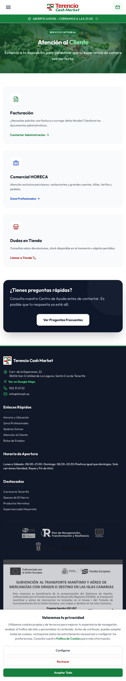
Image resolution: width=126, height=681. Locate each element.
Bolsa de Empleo (14, 441)
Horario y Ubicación (16, 417)
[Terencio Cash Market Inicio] (63, 7)
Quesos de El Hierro (16, 497)
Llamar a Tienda (23, 258)
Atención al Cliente (15, 435)
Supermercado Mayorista (19, 509)
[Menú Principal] (8, 7)
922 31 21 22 (17, 388)
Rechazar (63, 672)
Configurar (63, 661)
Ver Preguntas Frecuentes (63, 320)
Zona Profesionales (25, 199)
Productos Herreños (16, 503)
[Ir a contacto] (118, 7)
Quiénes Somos (13, 429)
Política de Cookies (68, 649)
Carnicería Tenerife (16, 492)
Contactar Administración (29, 135)
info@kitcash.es (19, 394)
